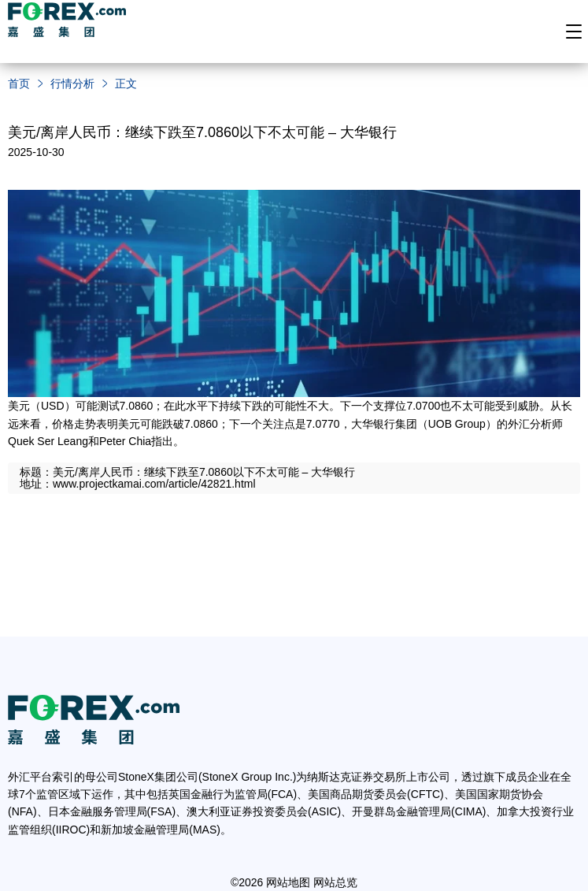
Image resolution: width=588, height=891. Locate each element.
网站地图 (288, 882)
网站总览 (335, 882)
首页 (19, 83)
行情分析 (72, 83)
